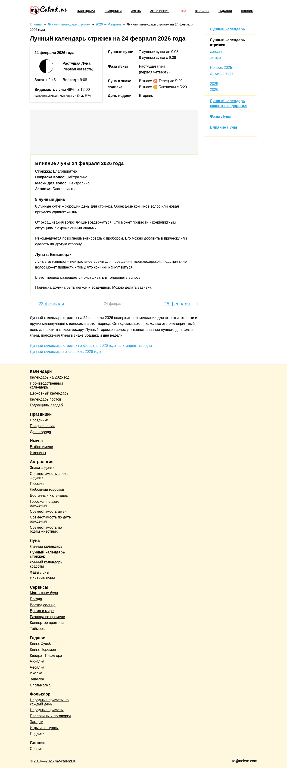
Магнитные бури (44, 593)
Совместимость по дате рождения (50, 519)
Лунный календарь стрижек (47, 554)
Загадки (36, 722)
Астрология (159, 11)
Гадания (225, 11)
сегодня (216, 52)
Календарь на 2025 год (49, 377)
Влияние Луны (223, 127)
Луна (182, 11)
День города (40, 432)
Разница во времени (47, 617)
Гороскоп (37, 484)
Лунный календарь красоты (46, 564)
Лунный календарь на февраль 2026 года (65, 352)
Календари (86, 11)
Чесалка (37, 667)
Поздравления (42, 426)
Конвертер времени (47, 623)
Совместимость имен (48, 511)
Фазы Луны (220, 116)
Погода (36, 599)
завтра (215, 58)
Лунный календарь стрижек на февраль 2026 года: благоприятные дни (91, 346)
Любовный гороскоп (47, 489)
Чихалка (37, 661)
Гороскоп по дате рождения (44, 503)
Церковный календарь (49, 393)
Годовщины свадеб (46, 405)
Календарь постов (45, 399)
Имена (136, 11)
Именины (38, 453)
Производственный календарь (46, 385)
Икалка (36, 673)
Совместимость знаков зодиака (49, 476)
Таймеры (37, 629)
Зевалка (37, 679)
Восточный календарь (49, 495)
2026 (214, 90)
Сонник (247, 11)
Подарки (37, 734)
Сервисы (202, 11)
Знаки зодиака (42, 468)
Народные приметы (47, 710)
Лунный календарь (227, 29)
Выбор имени (41, 447)
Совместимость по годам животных (46, 529)
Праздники (113, 11)
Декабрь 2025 (222, 74)
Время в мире (42, 611)
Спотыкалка (40, 685)
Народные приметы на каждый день (49, 702)
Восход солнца (43, 605)
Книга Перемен (43, 649)
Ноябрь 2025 (221, 68)
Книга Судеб (40, 643)
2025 (214, 84)
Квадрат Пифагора (46, 655)
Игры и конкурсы (44, 728)
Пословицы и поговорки (50, 716)
